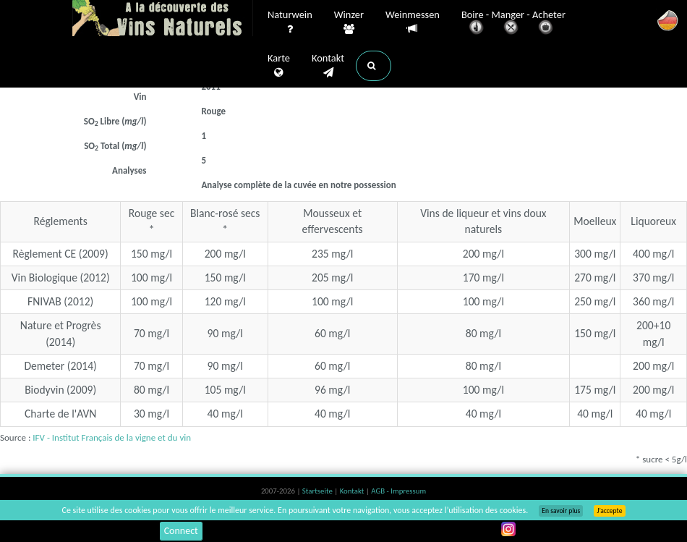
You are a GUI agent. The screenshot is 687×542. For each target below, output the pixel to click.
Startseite (318, 491)
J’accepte (609, 511)
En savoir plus (561, 511)
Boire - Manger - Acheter (513, 23)
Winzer (349, 22)
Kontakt (328, 66)
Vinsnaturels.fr (162, 19)
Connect (181, 531)
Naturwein (290, 22)
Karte (279, 66)
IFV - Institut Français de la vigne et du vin (112, 437)
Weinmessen (412, 22)
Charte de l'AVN (61, 413)
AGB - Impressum (398, 491)
